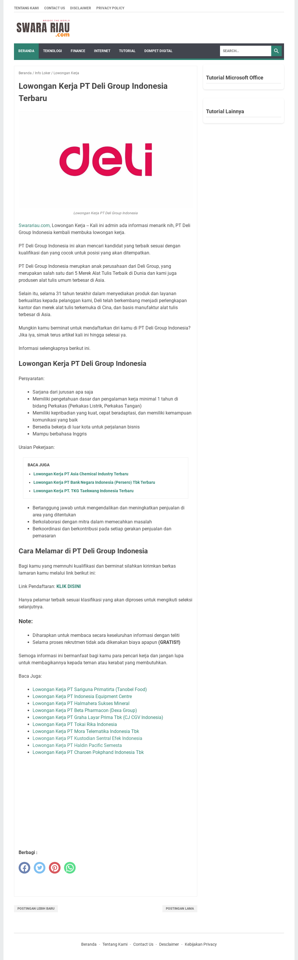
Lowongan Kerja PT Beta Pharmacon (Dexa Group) (85, 710)
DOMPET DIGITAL (158, 51)
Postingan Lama (180, 909)
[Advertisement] (113, 802)
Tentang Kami (26, 8)
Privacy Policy (110, 8)
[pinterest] (55, 868)
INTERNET (102, 51)
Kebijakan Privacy (201, 944)
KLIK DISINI (68, 586)
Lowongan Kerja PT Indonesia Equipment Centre (82, 696)
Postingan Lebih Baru (35, 909)
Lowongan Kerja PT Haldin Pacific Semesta (77, 745)
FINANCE (78, 51)
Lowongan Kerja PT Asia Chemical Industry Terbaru (80, 474)
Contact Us (54, 8)
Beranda (26, 51)
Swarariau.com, (35, 225)
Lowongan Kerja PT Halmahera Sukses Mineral (82, 703)
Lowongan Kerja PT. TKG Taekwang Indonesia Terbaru (83, 490)
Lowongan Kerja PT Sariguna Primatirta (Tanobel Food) (90, 689)
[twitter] (39, 868)
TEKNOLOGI (52, 51)
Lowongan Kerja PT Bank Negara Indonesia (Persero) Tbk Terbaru (94, 482)
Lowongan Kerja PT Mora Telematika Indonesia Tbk (86, 731)
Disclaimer (80, 8)
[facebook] (24, 868)
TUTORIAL (127, 51)
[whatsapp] (70, 868)
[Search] (245, 51)
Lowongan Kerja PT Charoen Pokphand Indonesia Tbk (88, 752)
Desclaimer (169, 944)
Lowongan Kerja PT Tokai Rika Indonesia (75, 724)
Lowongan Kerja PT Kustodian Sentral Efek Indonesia (87, 738)
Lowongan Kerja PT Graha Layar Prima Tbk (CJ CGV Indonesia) (98, 717)
